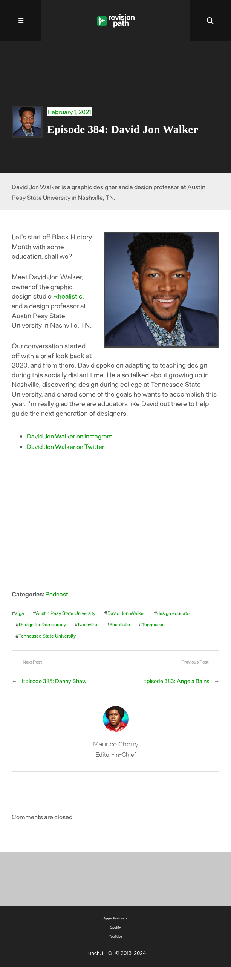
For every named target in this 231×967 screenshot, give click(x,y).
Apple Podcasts (115, 918)
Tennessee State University (47, 636)
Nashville (87, 624)
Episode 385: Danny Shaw (54, 680)
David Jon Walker (126, 613)
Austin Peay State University (65, 613)
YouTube (115, 936)
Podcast (56, 594)
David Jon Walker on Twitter (65, 446)
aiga (19, 613)
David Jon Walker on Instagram (70, 436)
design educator (174, 613)
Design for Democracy (42, 624)
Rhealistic (68, 296)
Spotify (115, 927)
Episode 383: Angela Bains (176, 680)
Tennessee (153, 624)
